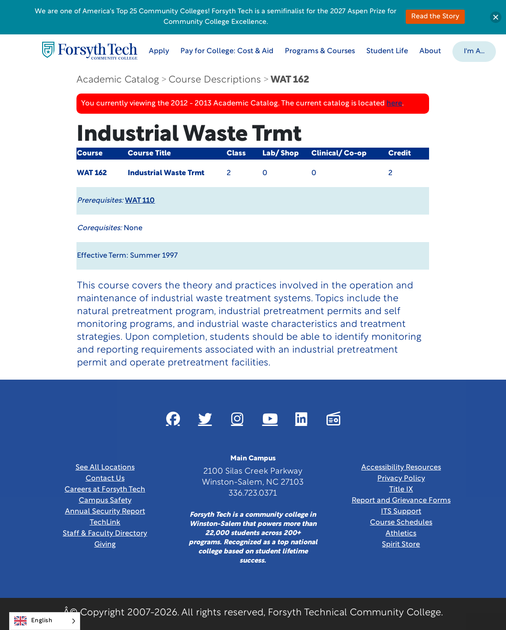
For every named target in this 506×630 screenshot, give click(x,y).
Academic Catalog (117, 80)
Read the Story (435, 16)
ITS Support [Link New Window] (401, 511)
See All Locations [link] (105, 467)
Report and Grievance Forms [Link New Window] (401, 500)
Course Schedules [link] (401, 522)
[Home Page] (89, 50)
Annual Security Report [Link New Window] (105, 511)
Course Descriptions (215, 80)
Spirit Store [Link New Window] (401, 544)
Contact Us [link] (105, 478)
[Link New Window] (173, 419)
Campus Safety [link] (105, 500)
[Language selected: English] (44, 621)
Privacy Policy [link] (401, 478)
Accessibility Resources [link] (401, 467)
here (394, 103)
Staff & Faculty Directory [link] (105, 533)
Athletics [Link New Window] (401, 533)
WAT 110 (140, 200)
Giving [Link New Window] (105, 544)
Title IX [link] (401, 489)
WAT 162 (290, 80)
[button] (474, 51)
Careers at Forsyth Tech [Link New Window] (105, 489)
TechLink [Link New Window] (105, 522)
